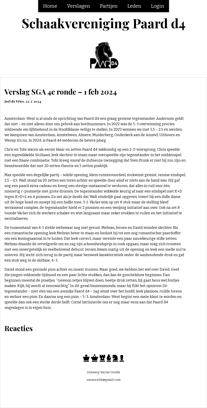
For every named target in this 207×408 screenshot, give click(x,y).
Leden (134, 6)
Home (50, 6)
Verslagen (78, 6)
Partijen (109, 6)
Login (157, 6)
